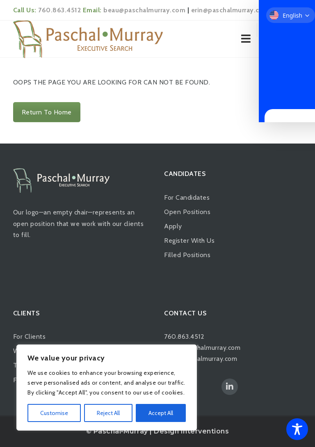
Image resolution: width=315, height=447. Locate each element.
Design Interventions (191, 431)
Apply (173, 226)
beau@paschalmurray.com (144, 10)
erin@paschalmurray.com (230, 10)
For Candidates (187, 197)
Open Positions (187, 212)
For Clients (29, 336)
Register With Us (189, 240)
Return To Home (47, 112)
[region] (106, 387)
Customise (54, 413)
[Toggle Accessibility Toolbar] (297, 429)
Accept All (160, 413)
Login (289, 30)
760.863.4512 (59, 10)
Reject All (108, 413)
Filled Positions (187, 255)
